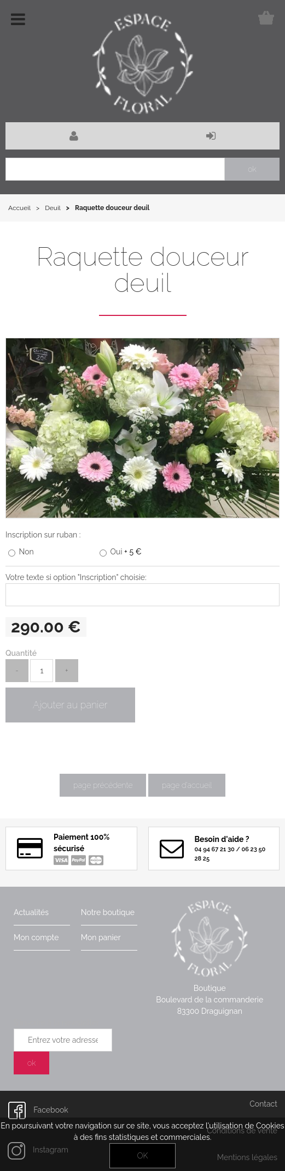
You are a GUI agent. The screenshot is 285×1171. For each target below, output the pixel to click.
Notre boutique (108, 912)
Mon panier (101, 937)
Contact (263, 1104)
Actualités (31, 912)
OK (142, 1155)
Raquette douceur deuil (142, 269)
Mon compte (36, 937)
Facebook (38, 1110)
